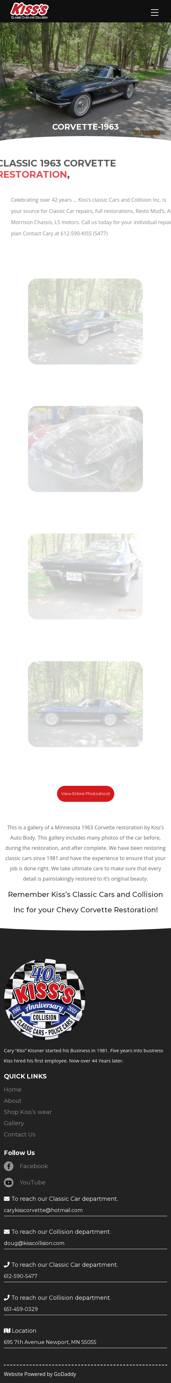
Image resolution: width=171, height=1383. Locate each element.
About (12, 1100)
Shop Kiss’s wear (28, 1112)
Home (12, 1089)
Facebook (26, 1166)
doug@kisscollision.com (34, 1243)
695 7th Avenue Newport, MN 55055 (50, 1342)
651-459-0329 (21, 1309)
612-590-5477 (20, 1276)
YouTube (24, 1182)
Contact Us (20, 1134)
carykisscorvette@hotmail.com (43, 1210)
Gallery (14, 1123)
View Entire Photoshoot (85, 793)
